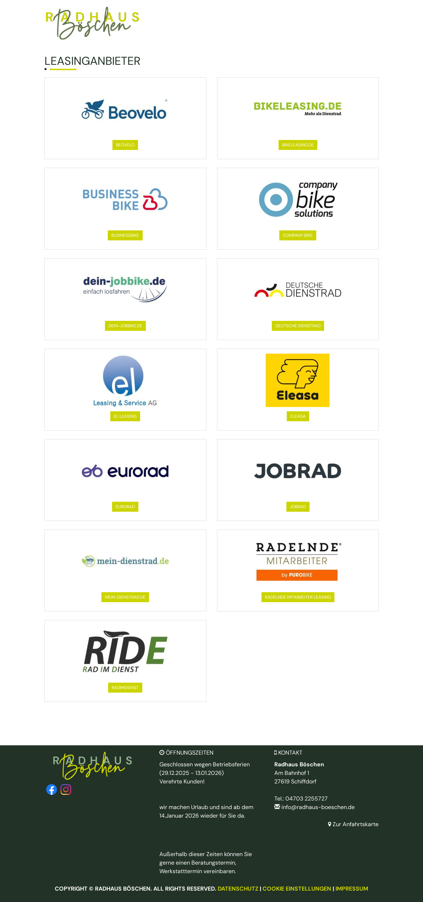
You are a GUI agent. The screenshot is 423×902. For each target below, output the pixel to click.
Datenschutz (238, 888)
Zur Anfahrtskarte (353, 824)
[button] (125, 145)
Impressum (351, 888)
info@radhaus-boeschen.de (318, 807)
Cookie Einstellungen (297, 888)
